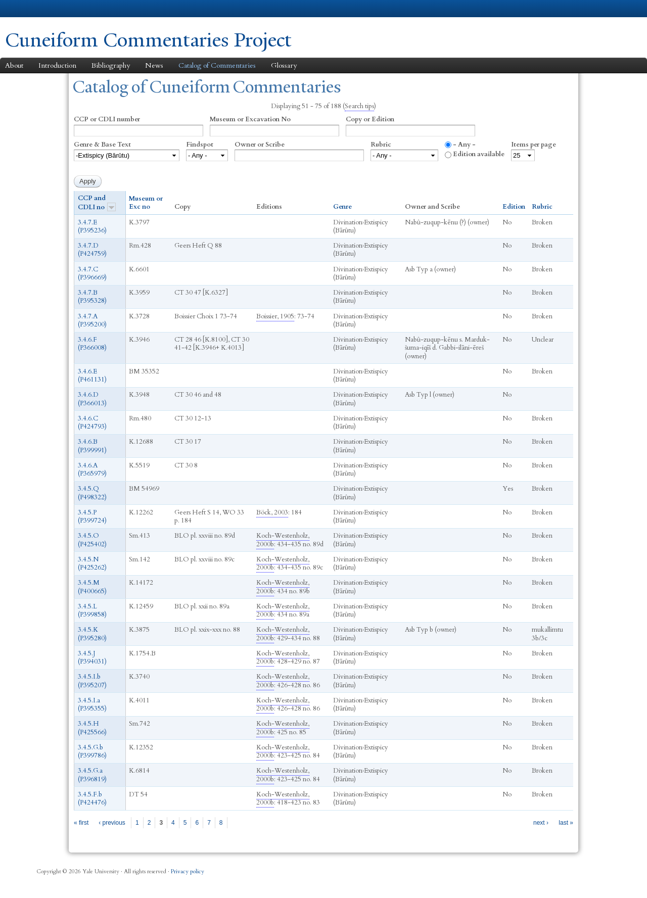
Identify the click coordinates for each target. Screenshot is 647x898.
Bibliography (110, 65)
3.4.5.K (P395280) (92, 633)
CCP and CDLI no (97, 202)
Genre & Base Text (102, 144)
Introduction (57, 65)
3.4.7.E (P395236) (92, 225)
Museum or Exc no (146, 203)
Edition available (478, 154)
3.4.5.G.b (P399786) (92, 751)
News (154, 65)
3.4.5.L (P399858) (92, 610)
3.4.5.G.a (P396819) (92, 774)
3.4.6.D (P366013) (92, 398)
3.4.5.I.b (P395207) (92, 680)
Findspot (199, 144)
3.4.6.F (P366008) (92, 343)
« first (81, 822)
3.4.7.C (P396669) (92, 272)
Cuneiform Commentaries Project (148, 40)
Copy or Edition (370, 119)
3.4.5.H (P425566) (92, 727)
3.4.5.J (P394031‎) (92, 657)
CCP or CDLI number (107, 119)
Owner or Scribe (260, 144)
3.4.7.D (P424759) (92, 249)
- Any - (464, 144)
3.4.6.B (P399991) (92, 445)
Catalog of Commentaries (217, 65)
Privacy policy (187, 871)
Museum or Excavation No (250, 119)
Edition (513, 207)
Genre (342, 207)
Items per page (533, 144)
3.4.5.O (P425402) (92, 539)
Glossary (284, 65)
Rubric (381, 144)
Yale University (33, 8)
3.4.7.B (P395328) (92, 296)
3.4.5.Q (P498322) (92, 492)
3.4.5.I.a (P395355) (92, 704)
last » (566, 822)
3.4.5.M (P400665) (92, 586)
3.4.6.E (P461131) (92, 375)
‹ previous (112, 822)
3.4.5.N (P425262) (92, 563)
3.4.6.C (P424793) (92, 422)
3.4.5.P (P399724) (92, 516)
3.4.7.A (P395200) (92, 319)
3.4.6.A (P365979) (92, 469)
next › (540, 822)
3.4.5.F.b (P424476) (92, 798)
